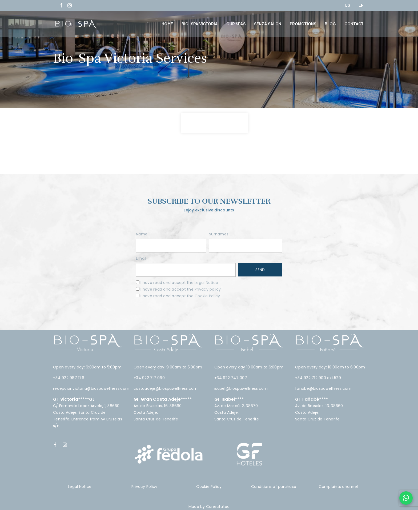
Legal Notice (206, 282)
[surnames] (245, 245)
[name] (171, 245)
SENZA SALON (267, 24)
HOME (167, 24)
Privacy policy (208, 289)
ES (347, 5)
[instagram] (65, 445)
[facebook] (55, 445)
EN (361, 5)
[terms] (137, 282)
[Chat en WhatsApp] (406, 498)
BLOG (330, 24)
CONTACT (354, 24)
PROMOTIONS (303, 24)
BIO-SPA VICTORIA (200, 24)
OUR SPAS (236, 24)
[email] (186, 270)
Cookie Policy (207, 296)
